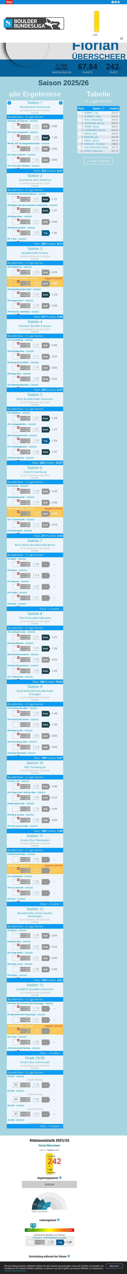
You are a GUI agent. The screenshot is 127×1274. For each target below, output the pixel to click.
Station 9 (35, 686)
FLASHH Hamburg (35, 472)
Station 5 (35, 394)
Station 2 (35, 175)
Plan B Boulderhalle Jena (35, 618)
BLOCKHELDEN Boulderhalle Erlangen (35, 692)
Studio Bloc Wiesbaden (35, 840)
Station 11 (35, 835)
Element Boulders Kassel (35, 326)
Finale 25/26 (35, 1057)
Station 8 (35, 613)
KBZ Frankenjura (35, 767)
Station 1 (35, 102)
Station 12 (35, 908)
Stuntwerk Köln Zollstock (35, 180)
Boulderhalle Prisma (35, 253)
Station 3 (35, 248)
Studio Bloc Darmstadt (35, 1062)
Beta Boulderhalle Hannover (35, 399)
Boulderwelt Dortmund (35, 107)
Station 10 (35, 762)
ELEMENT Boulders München (34, 989)
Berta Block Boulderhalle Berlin (35, 545)
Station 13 (35, 984)
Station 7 (35, 540)
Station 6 (35, 467)
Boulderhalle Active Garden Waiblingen (34, 914)
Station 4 (35, 321)
